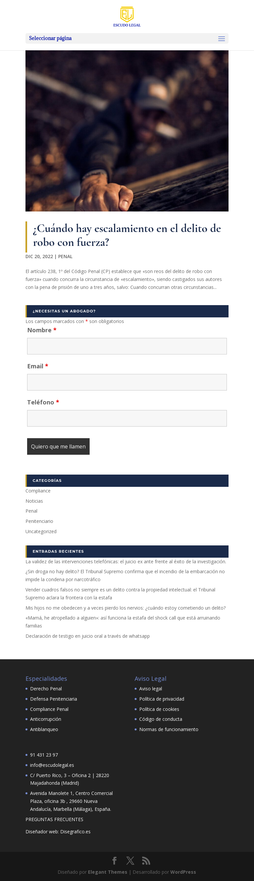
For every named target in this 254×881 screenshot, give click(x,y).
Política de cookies (159, 709)
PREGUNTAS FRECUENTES (54, 819)
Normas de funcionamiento (168, 729)
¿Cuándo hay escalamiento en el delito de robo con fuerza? (127, 235)
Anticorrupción (45, 719)
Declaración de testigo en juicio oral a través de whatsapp (87, 636)
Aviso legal (150, 688)
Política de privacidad (161, 699)
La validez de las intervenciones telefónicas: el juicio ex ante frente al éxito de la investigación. (125, 561)
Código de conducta (160, 719)
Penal (65, 256)
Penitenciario (39, 521)
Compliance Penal (49, 709)
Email (37, 366)
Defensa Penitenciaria (53, 699)
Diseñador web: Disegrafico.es (58, 831)
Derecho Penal (46, 688)
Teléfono (43, 402)
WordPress (183, 872)
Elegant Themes (107, 872)
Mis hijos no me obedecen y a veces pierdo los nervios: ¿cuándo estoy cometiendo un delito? (125, 608)
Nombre (42, 330)
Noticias (34, 501)
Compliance (38, 490)
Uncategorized (41, 531)
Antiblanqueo (44, 729)
